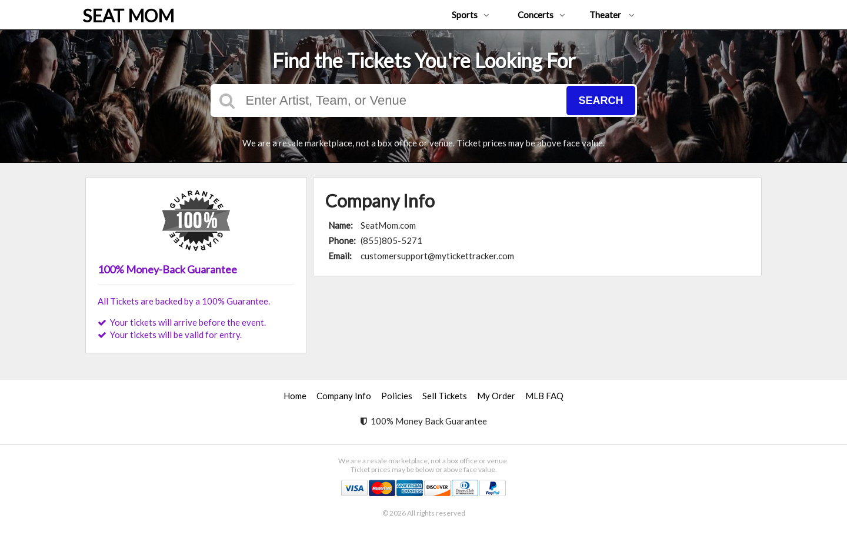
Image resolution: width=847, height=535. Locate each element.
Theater (612, 14)
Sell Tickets (444, 395)
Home (295, 395)
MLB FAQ (544, 395)
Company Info (343, 395)
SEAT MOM (128, 15)
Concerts (541, 14)
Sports (470, 14)
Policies (396, 395)
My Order (496, 395)
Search (600, 100)
